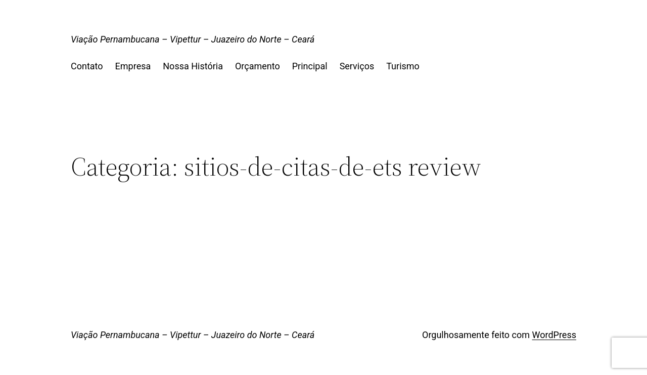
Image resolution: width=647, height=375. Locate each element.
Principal (310, 66)
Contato (87, 66)
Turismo (403, 66)
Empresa (133, 66)
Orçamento (257, 66)
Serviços (357, 66)
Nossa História (193, 66)
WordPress (554, 334)
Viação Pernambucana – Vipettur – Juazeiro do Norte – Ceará (192, 39)
